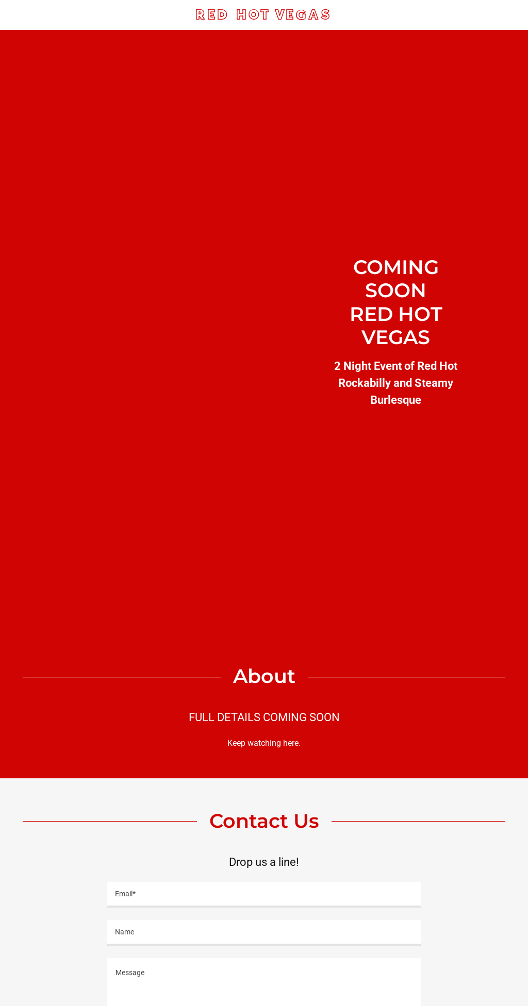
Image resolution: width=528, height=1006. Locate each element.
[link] (264, 17)
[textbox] (264, 895)
